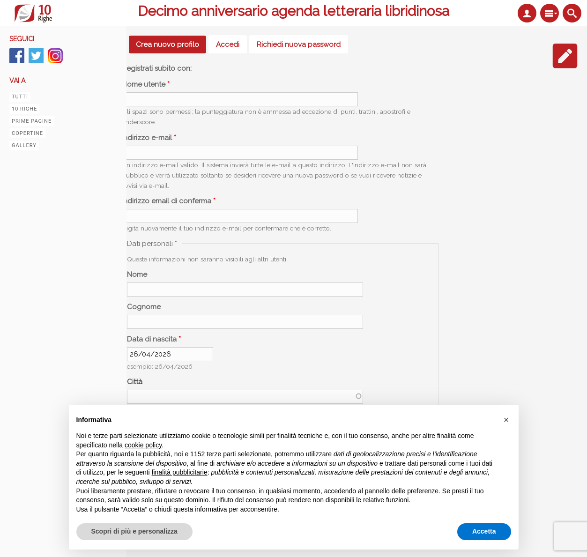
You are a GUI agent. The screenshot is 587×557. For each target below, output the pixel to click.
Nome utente (146, 84)
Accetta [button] (484, 531)
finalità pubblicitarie (180, 472)
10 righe (24, 109)
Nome (137, 274)
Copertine (27, 133)
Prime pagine (32, 121)
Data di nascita (154, 339)
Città (134, 382)
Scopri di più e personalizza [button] (134, 531)
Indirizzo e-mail (149, 138)
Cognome (144, 307)
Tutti (20, 97)
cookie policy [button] (143, 445)
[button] (506, 419)
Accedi (227, 44)
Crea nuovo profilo (171, 44)
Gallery (24, 145)
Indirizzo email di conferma (168, 201)
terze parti (221, 454)
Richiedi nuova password (299, 44)
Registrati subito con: (157, 68)
